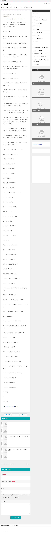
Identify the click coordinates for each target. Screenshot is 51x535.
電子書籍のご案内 (28, 7)
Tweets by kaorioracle (37, 144)
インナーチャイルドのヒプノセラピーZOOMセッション (18, 437)
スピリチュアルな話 (38, 23)
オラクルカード (37, 16)
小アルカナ (36, 44)
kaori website (6, 3)
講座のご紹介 (6, 16)
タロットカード (37, 26)
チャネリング (36, 29)
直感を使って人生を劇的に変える (41, 56)
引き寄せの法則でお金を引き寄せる (41, 47)
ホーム (2, 7)
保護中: (33, 83)
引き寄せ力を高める (38, 50)
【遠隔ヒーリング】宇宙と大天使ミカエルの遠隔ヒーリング (18, 450)
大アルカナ (36, 41)
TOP (6, 525)
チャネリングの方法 (38, 32)
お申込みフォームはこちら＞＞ (11, 406)
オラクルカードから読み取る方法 (41, 19)
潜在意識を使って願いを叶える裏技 (41, 53)
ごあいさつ (36, 13)
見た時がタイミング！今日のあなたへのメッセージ (41, 60)
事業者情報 (9, 7)
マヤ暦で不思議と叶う (38, 38)
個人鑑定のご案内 (18, 7)
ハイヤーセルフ (37, 35)
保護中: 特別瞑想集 (36, 124)
